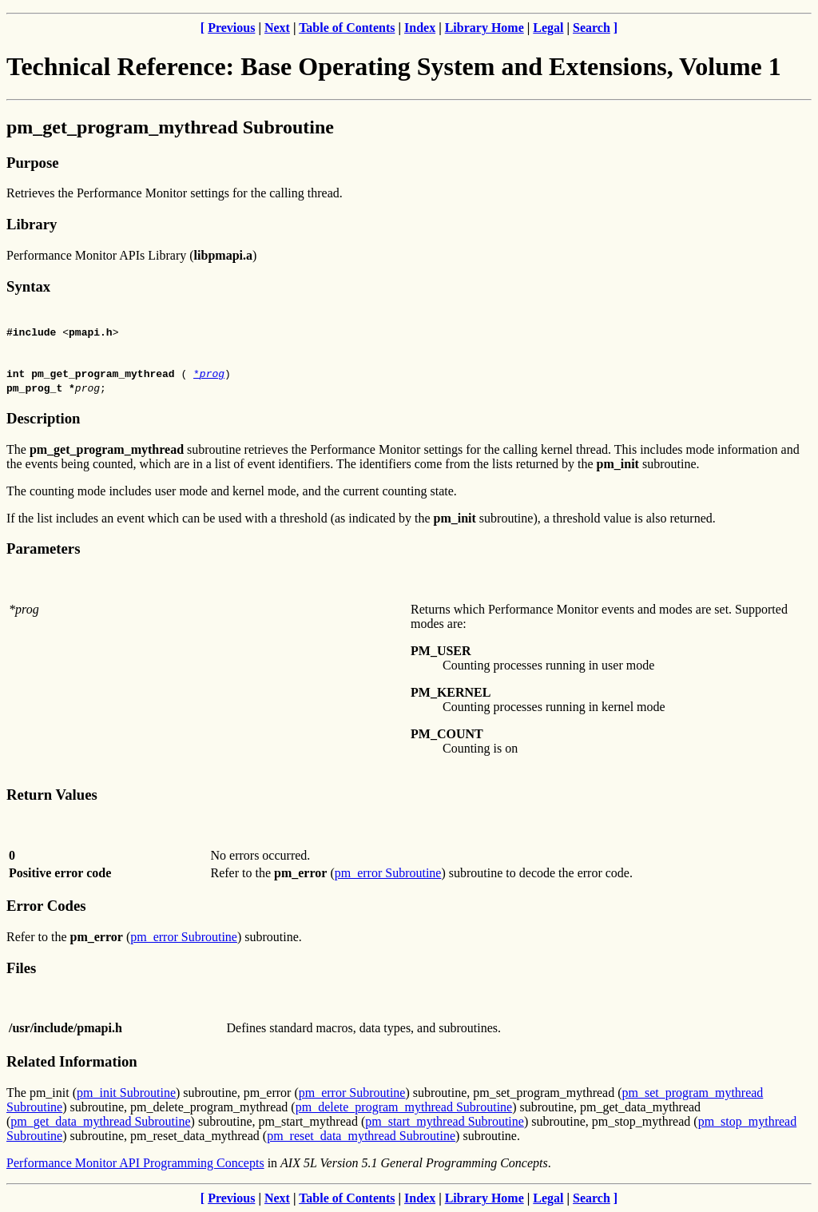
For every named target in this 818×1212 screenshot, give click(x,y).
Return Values (51, 794)
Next (277, 27)
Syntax (28, 286)
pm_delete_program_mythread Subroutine (404, 1107)
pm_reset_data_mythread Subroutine (361, 1135)
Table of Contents (347, 27)
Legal (548, 27)
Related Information (71, 1061)
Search (591, 27)
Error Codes (46, 905)
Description (43, 418)
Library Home (484, 27)
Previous (231, 27)
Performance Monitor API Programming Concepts (135, 1163)
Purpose (32, 162)
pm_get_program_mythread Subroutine (170, 127)
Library (31, 224)
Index (419, 27)
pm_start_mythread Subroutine (444, 1121)
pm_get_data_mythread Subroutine (100, 1121)
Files (21, 968)
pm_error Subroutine (388, 873)
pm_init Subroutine (126, 1092)
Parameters (43, 548)
